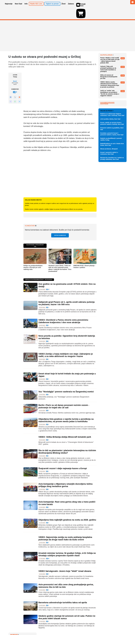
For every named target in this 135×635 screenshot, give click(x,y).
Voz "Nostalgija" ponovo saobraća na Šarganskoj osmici (66, 381)
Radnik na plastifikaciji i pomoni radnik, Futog (111, 228)
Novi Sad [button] (18, 6)
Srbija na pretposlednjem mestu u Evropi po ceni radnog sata (32, 256)
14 (47, 278)
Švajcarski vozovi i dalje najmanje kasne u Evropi (62, 457)
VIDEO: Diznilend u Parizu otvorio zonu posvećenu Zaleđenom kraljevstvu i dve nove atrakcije (63, 310)
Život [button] (64, 6)
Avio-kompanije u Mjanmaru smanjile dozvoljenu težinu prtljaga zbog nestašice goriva (65, 474)
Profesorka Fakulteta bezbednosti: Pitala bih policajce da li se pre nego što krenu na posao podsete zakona (113, 80)
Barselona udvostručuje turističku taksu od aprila (62, 591)
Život (15, 70)
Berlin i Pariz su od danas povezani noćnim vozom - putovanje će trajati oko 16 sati (63, 395)
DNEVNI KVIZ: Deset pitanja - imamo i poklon (84, 255)
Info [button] (26, 6)
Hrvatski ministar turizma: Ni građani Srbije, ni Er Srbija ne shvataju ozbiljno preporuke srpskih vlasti (67, 543)
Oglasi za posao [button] (52, 6)
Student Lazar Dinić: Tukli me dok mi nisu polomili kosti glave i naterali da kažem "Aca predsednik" (59, 257)
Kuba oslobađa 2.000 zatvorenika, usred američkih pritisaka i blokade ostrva (112, 60)
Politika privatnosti (60, 628)
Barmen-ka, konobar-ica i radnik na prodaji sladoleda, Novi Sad (112, 247)
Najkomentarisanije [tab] (107, 146)
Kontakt (29, 628)
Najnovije (104, 44)
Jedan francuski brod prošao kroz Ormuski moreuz (112, 47)
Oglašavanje (20, 628)
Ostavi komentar (60, 224)
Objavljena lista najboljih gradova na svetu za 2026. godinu (67, 509)
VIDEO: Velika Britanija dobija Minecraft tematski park (64, 426)
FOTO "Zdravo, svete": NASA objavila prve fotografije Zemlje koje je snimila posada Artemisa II (113, 67)
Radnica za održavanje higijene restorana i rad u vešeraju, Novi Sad (112, 203)
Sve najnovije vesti (117, 93)
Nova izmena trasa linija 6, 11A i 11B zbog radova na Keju (112, 73)
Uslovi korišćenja (46, 628)
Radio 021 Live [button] (36, 6)
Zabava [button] (71, 6)
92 (47, 547)
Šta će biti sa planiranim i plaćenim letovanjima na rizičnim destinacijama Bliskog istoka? (67, 440)
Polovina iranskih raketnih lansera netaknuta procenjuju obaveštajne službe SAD (112, 53)
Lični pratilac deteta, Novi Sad (110, 208)
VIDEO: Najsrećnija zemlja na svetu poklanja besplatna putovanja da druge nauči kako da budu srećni (65, 527)
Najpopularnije (106, 99)
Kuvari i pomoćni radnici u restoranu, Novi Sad (109, 242)
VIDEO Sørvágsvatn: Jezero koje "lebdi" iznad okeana (64, 560)
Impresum (36, 628)
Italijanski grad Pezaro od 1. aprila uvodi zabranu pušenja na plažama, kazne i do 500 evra (66, 292)
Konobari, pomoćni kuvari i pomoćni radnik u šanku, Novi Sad (111, 222)
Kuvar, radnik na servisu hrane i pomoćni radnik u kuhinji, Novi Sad (112, 212)
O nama (12, 628)
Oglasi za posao (107, 199)
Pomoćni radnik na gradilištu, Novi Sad (111, 217)
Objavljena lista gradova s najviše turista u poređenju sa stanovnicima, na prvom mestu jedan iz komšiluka (66, 409)
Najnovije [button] (8, 6)
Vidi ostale (120, 193)
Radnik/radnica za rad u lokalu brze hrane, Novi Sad (112, 233)
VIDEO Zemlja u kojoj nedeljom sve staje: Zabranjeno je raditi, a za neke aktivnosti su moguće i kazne (65, 344)
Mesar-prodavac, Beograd (109, 237)
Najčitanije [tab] (104, 148)
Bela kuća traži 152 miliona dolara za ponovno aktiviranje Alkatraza (112, 88)
